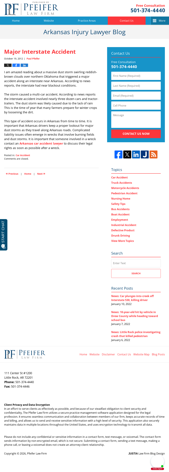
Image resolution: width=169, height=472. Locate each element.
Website (49, 20)
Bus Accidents (120, 209)
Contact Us (127, 20)
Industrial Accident (123, 225)
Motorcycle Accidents (125, 188)
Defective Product (123, 230)
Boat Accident (120, 214)
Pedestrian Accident (124, 193)
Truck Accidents (121, 183)
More (162, 20)
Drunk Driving (120, 235)
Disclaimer (108, 354)
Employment (119, 220)
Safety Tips (118, 204)
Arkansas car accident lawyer (41, 143)
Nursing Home (120, 198)
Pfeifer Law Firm (148, 8)
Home (16, 20)
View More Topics (122, 241)
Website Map (141, 354)
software (103, 413)
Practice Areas (87, 20)
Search (136, 273)
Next (41, 173)
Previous (12, 173)
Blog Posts (158, 354)
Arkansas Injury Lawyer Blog (31, 8)
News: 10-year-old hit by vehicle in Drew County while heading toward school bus (134, 316)
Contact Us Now (136, 134)
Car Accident (23, 155)
